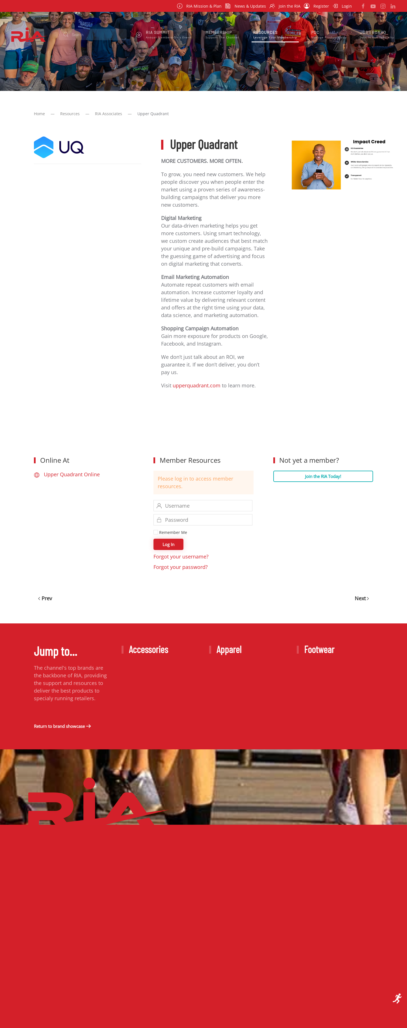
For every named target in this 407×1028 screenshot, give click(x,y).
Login (342, 6)
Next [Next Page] (362, 598)
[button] (163, 34)
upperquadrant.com (196, 385)
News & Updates (245, 6)
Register (316, 6)
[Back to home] (29, 34)
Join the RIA (285, 6)
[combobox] (93, 34)
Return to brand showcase (59, 726)
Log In (168, 544)
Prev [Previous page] (45, 598)
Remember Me (170, 532)
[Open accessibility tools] (397, 998)
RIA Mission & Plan (199, 6)
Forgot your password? (180, 567)
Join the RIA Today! (323, 476)
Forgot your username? (181, 556)
